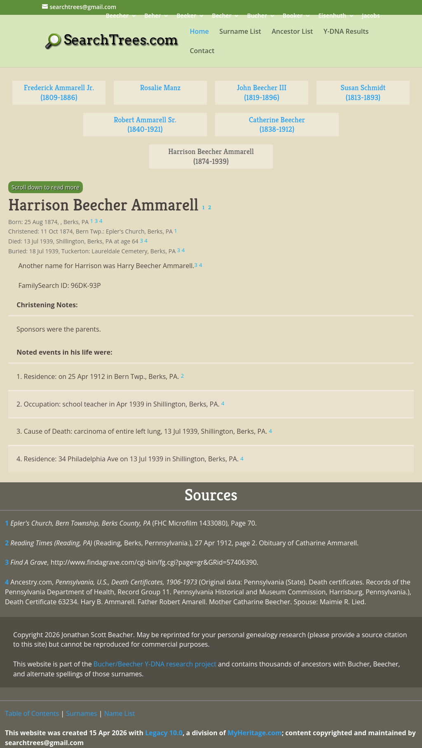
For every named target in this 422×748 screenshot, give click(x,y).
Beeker (187, 16)
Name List (119, 713)
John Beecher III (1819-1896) (262, 92)
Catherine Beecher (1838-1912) (277, 124)
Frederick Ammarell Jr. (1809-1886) (59, 92)
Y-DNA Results (346, 32)
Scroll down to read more (46, 187)
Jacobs (371, 16)
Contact (202, 51)
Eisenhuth (332, 16)
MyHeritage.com (254, 732)
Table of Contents (32, 713)
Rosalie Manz (160, 87)
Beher (152, 16)
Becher (221, 16)
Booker (292, 16)
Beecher (117, 16)
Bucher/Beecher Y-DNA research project (155, 664)
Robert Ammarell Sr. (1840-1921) (145, 124)
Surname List (240, 32)
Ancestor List (292, 32)
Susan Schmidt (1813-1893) (362, 92)
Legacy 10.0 (164, 732)
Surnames (81, 713)
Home (199, 32)
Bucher (257, 16)
